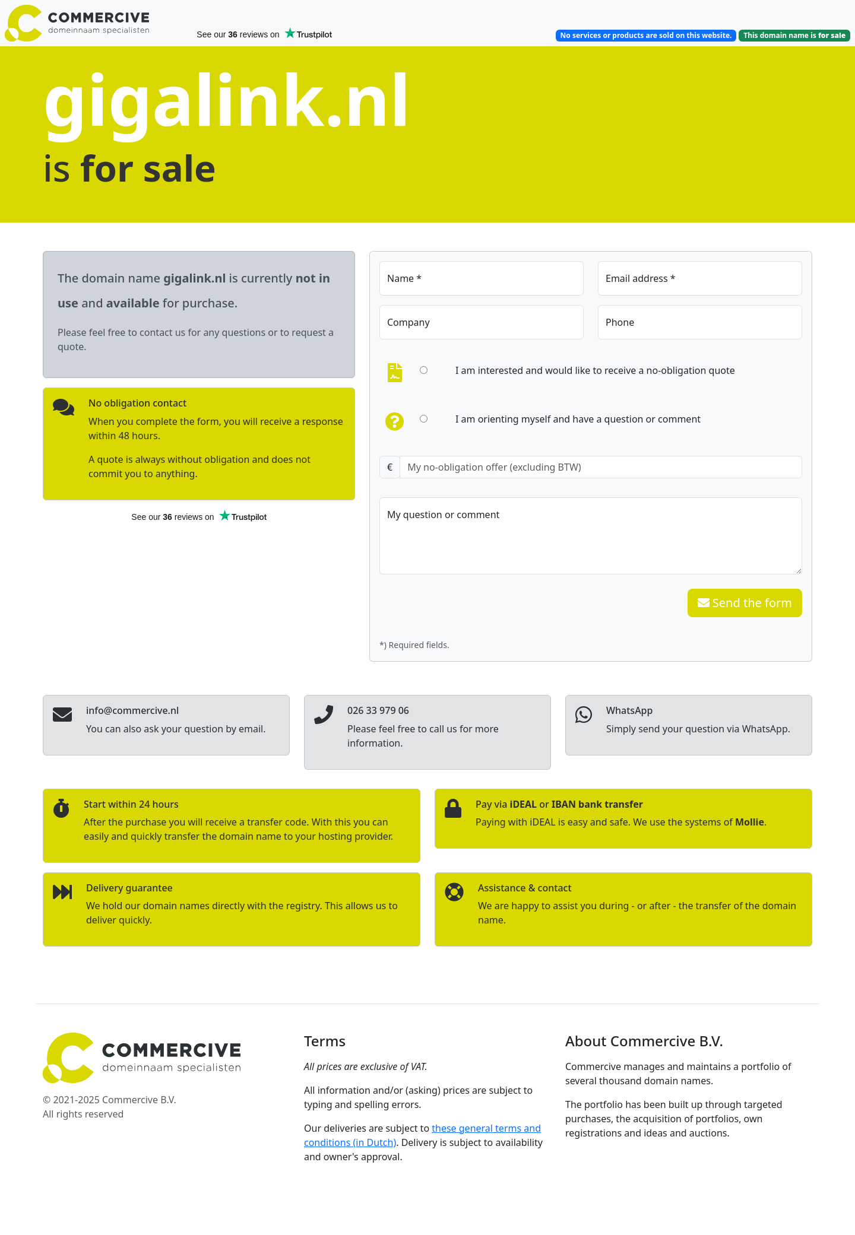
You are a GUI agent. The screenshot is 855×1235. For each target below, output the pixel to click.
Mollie (749, 821)
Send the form (745, 603)
